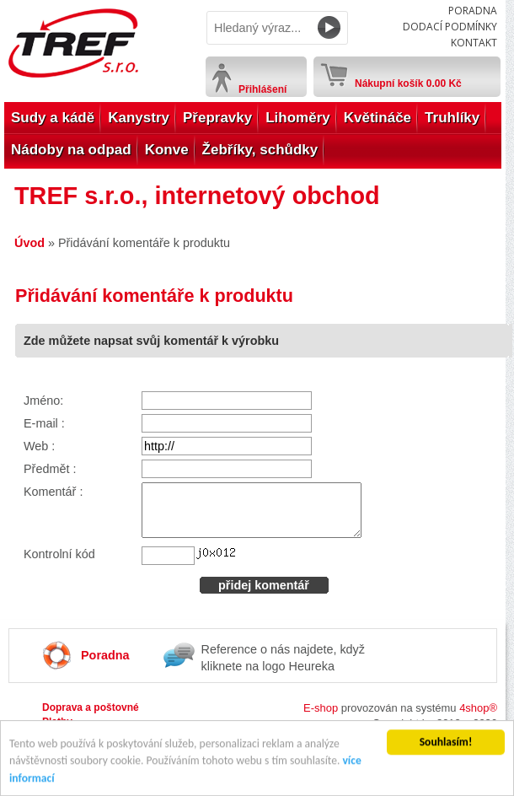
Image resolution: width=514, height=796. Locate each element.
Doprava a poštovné (90, 717)
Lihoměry (297, 118)
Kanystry (138, 118)
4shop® (478, 718)
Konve (167, 150)
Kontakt (474, 42)
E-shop (320, 718)
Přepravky (217, 118)
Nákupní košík (408, 80)
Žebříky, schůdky (260, 150)
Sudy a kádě (52, 118)
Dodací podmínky (450, 26)
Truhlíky (452, 118)
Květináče (377, 118)
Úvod (29, 243)
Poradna (472, 10)
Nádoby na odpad (71, 150)
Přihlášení (262, 89)
